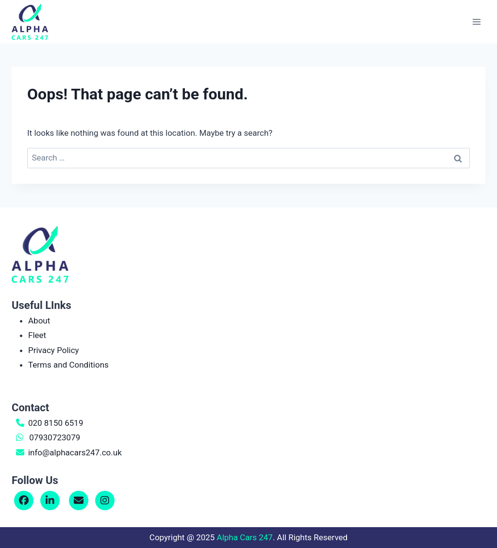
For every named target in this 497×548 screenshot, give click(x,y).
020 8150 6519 (55, 423)
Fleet (37, 335)
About (39, 320)
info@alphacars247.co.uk (75, 452)
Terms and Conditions (68, 365)
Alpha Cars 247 (245, 537)
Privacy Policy (53, 350)
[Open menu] (476, 21)
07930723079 (54, 437)
